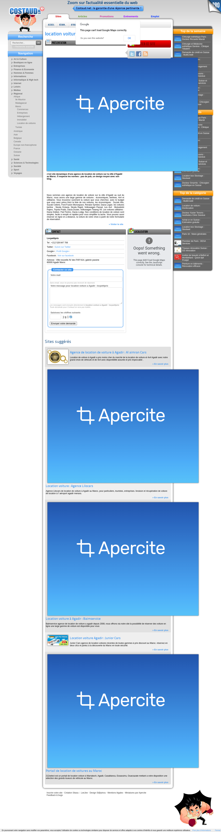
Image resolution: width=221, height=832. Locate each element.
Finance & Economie (24, 69)
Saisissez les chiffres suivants (65, 312)
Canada (17, 141)
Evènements (131, 16)
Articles (82, 16)
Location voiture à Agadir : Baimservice (73, 619)
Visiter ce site (142, 44)
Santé (16, 159)
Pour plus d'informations (201, 830)
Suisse (17, 155)
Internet (17, 83)
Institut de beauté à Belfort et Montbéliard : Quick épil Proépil (191, 257)
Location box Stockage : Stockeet (189, 177)
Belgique (18, 138)
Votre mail (55, 275)
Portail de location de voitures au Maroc (74, 771)
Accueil (51, 24)
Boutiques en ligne (23, 62)
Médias (17, 90)
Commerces (22, 109)
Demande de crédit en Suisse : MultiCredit (191, 53)
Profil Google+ (63, 251)
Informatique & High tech (26, 80)
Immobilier (22, 120)
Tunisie (18, 127)
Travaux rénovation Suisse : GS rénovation (191, 249)
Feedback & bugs (55, 795)
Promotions (107, 16)
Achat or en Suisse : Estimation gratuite (187, 221)
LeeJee (84, 793)
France (17, 148)
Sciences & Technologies (26, 163)
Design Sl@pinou (98, 793)
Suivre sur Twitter (62, 247)
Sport (16, 170)
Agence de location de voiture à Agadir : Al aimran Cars (108, 352)
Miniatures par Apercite (135, 793)
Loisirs (17, 87)
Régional (62, 24)
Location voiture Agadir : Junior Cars (95, 638)
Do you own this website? (92, 38)
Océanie (17, 152)
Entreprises (19, 66)
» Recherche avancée (23, 46)
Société (17, 166)
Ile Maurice (20, 99)
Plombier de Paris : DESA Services (190, 242)
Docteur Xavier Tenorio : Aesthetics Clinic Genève (189, 214)
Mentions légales (115, 793)
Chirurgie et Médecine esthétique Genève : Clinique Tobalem (191, 46)
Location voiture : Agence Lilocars (69, 486)
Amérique (18, 131)
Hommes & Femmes (23, 73)
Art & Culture (20, 59)
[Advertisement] (85, 51)
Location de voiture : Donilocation (187, 206)
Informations (20, 76)
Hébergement (23, 116)
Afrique (74, 24)
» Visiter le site (116, 224)
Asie (16, 134)
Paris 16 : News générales (190, 234)
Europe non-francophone (25, 145)
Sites (58, 16)
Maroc (18, 106)
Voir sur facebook (66, 255)
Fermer (217, 830)
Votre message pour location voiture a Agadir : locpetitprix (79, 286)
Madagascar (21, 103)
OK (129, 38)
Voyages (18, 173)
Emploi (155, 16)
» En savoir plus (160, 364)
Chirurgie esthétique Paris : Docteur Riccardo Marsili (190, 38)
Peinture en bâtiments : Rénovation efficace (188, 265)
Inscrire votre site (54, 793)
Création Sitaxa (71, 793)
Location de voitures (26, 123)
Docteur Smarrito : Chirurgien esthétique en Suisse (191, 184)
